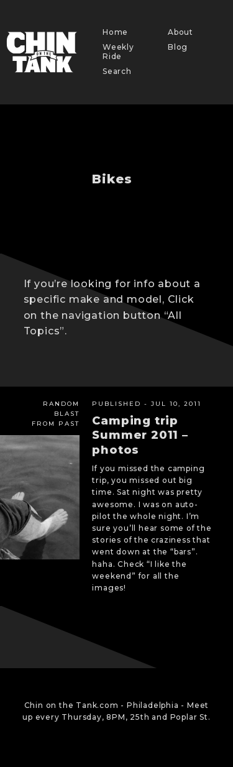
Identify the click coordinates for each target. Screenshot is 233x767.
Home (115, 32)
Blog (178, 47)
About (180, 32)
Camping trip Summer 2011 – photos (140, 435)
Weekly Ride (118, 51)
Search (117, 71)
